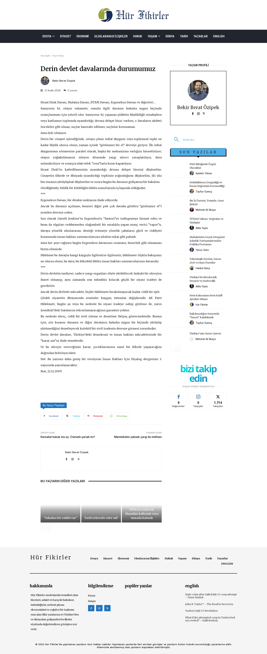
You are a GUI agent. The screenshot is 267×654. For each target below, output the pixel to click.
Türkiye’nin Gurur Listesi (205, 333)
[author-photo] (192, 173)
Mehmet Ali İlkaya (206, 209)
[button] (182, 140)
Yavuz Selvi (202, 249)
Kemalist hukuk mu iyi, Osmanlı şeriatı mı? (68, 437)
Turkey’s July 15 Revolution (201, 610)
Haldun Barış (203, 268)
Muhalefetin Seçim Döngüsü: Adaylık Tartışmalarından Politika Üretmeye (207, 241)
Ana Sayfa (45, 55)
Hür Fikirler (202, 304)
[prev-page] (43, 528)
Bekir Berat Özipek (63, 81)
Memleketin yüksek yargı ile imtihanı (138, 437)
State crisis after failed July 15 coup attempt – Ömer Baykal (211, 596)
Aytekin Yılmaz (204, 173)
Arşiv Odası (58, 55)
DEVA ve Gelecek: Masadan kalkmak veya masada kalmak (141, 514)
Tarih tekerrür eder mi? (101, 518)
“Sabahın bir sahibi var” (60, 518)
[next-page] (48, 528)
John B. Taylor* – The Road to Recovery (209, 604)
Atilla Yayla (202, 228)
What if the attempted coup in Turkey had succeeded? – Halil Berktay (210, 619)
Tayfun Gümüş (204, 191)
